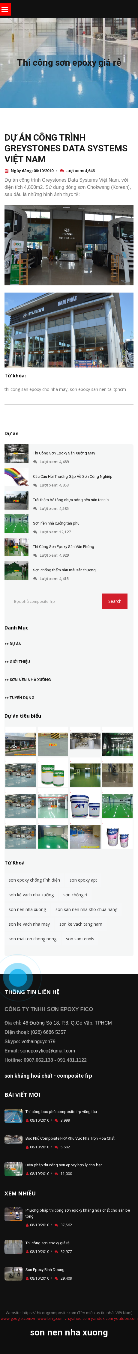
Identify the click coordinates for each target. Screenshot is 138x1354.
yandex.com (102, 1318)
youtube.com (126, 1318)
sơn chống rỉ (75, 894)
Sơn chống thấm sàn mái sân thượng (64, 570)
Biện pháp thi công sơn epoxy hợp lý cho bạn (64, 1165)
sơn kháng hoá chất (28, 1076)
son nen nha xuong (27, 909)
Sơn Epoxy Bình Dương (45, 1269)
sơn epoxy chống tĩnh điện (34, 880)
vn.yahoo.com (77, 1318)
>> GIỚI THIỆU (17, 661)
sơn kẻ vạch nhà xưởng (31, 894)
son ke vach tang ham (80, 924)
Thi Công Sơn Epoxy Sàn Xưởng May (64, 453)
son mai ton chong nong (32, 939)
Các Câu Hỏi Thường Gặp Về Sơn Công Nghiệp (72, 476)
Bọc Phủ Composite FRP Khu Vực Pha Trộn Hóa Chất (70, 1138)
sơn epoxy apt (83, 880)
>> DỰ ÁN (13, 643)
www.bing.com (51, 1318)
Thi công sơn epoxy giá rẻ (69, 62)
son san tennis (80, 939)
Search (115, 601)
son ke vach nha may (29, 924)
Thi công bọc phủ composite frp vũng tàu (61, 1111)
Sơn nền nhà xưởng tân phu (56, 523)
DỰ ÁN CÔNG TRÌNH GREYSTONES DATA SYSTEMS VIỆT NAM (66, 148)
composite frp (74, 1076)
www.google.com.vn (19, 1318)
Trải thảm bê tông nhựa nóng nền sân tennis (71, 500)
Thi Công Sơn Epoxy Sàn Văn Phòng (63, 546)
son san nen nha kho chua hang (86, 909)
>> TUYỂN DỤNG (19, 697)
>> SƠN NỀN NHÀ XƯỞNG (27, 679)
